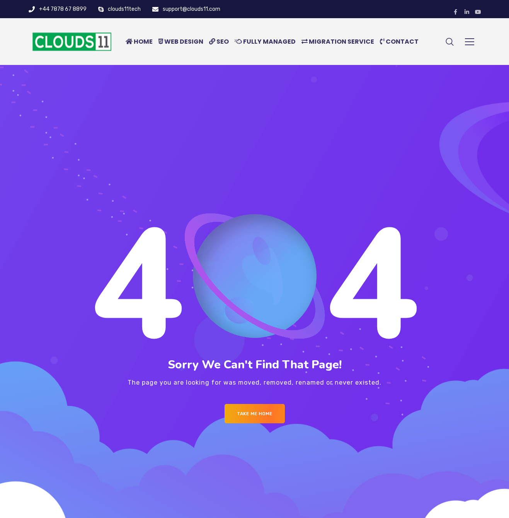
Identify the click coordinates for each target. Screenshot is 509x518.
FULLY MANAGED (265, 41)
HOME (139, 41)
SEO (219, 41)
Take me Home (254, 413)
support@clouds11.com (191, 9)
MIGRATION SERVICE (337, 41)
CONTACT (399, 41)
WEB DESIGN (180, 41)
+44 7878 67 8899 (63, 9)
